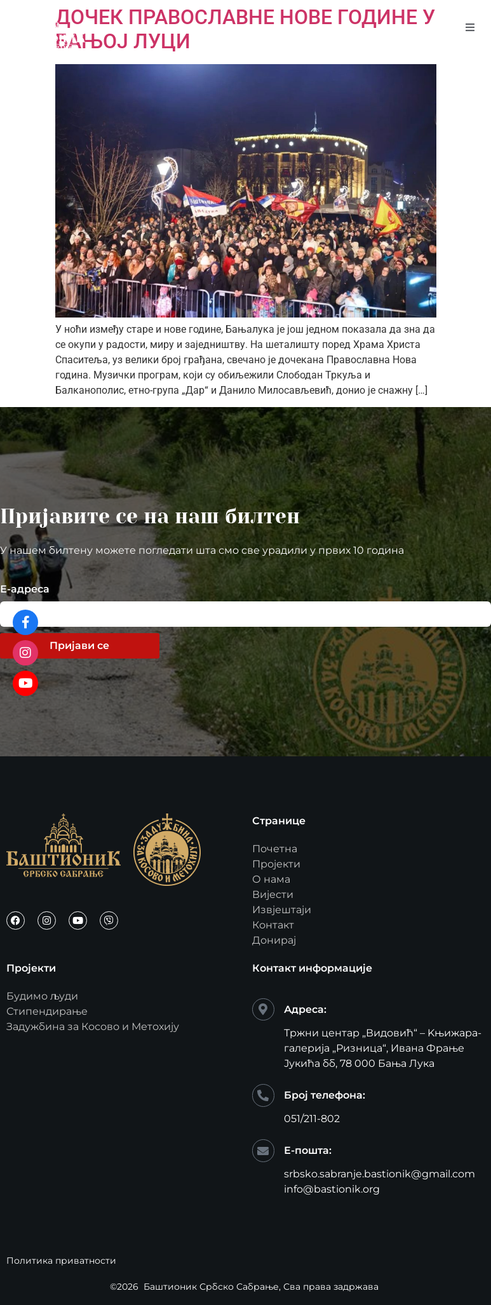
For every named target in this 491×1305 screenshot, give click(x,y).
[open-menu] (470, 28)
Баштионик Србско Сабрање (211, 1286)
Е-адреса (25, 589)
